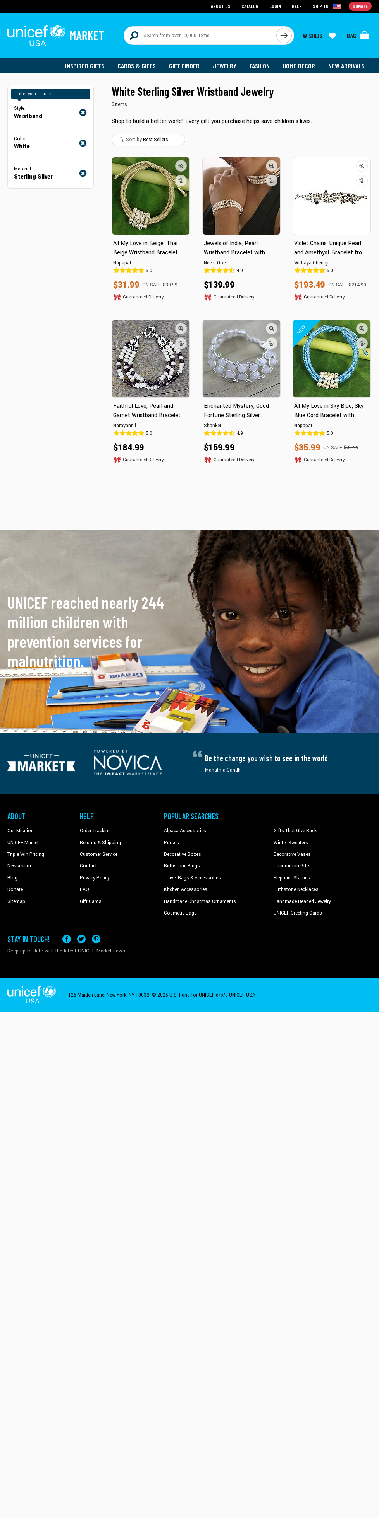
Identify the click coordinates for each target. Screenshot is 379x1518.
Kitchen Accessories (185, 889)
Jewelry (224, 65)
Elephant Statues (292, 877)
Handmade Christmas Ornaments (200, 901)
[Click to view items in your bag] (358, 35)
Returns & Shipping (100, 842)
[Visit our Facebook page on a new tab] (66, 939)
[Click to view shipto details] (327, 6)
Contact (88, 865)
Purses (171, 842)
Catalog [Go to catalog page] (249, 6)
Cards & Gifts (136, 65)
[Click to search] (284, 35)
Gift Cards (91, 901)
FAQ (84, 889)
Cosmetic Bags (180, 913)
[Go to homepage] (55, 35)
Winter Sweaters (291, 842)
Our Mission (20, 830)
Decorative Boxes (182, 854)
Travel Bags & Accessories (192, 877)
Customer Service (98, 854)
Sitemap (16, 901)
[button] (181, 166)
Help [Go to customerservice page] (297, 6)
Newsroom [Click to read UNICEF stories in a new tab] (19, 865)
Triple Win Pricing (25, 854)
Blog (12, 877)
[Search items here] (200, 35)
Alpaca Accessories (185, 830)
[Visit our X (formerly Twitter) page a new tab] (81, 939)
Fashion (260, 65)
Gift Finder (184, 65)
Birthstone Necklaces (296, 889)
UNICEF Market (23, 842)
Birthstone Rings (182, 865)
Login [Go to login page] (275, 6)
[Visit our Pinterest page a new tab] (96, 939)
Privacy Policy (95, 877)
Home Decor (299, 65)
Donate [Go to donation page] (360, 6)
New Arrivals (346, 65)
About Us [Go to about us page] (221, 6)
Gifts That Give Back (295, 830)
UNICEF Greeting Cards (298, 913)
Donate (15, 889)
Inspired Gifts (84, 65)
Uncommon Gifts (292, 865)
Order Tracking (95, 830)
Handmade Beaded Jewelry (302, 901)
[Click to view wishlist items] (319, 35)
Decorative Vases (292, 854)
